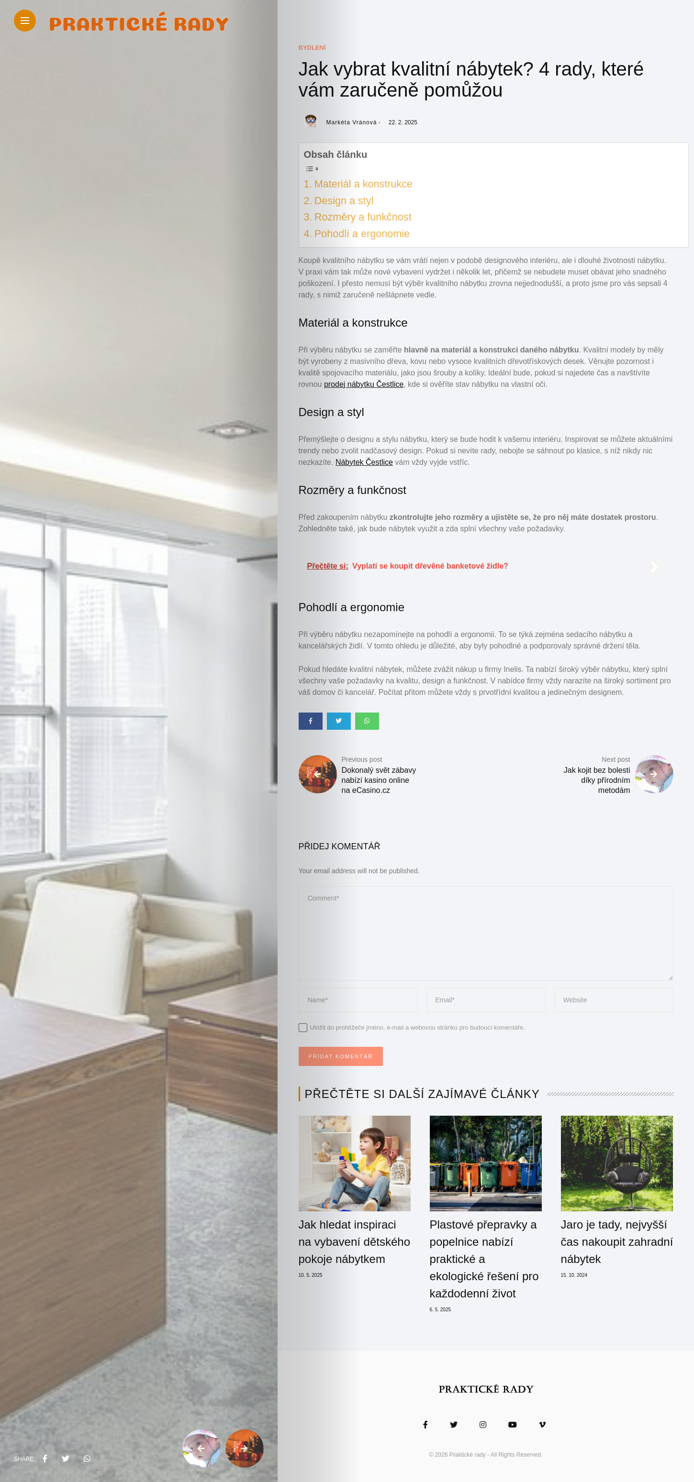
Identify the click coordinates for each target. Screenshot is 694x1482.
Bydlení (312, 47)
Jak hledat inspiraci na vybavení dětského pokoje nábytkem (355, 1241)
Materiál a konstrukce (363, 184)
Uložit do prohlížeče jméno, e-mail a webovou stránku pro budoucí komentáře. (417, 1027)
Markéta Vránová (351, 122)
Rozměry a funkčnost (363, 217)
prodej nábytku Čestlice (363, 384)
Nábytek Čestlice (364, 462)
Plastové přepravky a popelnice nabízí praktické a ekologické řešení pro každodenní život (484, 1259)
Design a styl (344, 201)
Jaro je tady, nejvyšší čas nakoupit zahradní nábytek (617, 1241)
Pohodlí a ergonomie (362, 234)
